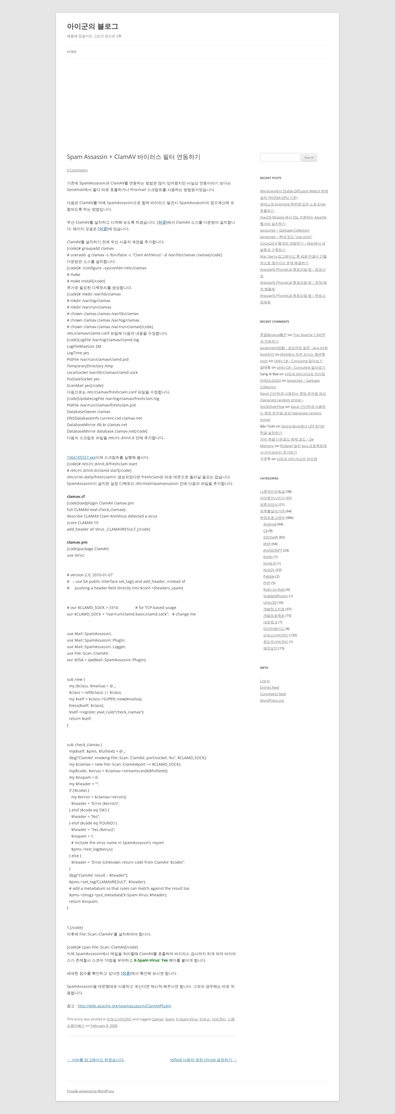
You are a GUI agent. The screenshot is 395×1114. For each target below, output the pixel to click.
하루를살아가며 (272, 511)
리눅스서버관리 (119, 1019)
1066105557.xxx (81, 457)
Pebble (268, 576)
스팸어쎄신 (76, 1025)
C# (265, 530)
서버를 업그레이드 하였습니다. (96, 1059)
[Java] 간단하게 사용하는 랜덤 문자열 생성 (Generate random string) (293, 413)
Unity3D (269, 602)
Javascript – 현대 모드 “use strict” (286, 236)
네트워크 (270, 622)
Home (72, 52)
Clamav (157, 1019)
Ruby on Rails (274, 589)
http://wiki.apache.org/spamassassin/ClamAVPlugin (124, 1005)
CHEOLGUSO (270, 380)
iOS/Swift (270, 537)
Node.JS (269, 563)
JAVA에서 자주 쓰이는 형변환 (302, 354)
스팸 (230, 1019)
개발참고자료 (274, 609)
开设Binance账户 (273, 334)
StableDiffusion (275, 595)
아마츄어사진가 (272, 498)
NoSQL (269, 569)
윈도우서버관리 (275, 641)
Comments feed (273, 693)
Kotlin (268, 556)
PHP (266, 582)
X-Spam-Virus (187, 1019)
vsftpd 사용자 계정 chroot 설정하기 (203, 1059)
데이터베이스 (274, 628)
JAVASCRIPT (272, 550)
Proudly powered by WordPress (90, 1091)
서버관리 (219, 1019)
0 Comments (77, 170)
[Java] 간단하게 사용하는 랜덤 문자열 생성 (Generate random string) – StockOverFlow (293, 400)
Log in (265, 680)
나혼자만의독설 (272, 491)
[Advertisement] (197, 105)
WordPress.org (272, 700)
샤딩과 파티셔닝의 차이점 (305, 373)
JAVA (267, 543)
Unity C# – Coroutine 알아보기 (298, 360)
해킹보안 (270, 648)
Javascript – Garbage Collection (285, 230)
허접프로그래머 (272, 517)
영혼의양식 (269, 504)
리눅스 (204, 1019)
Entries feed (269, 687)
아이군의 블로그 (92, 26)
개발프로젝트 (274, 615)
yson (264, 360)
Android (269, 524)
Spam (169, 1019)
